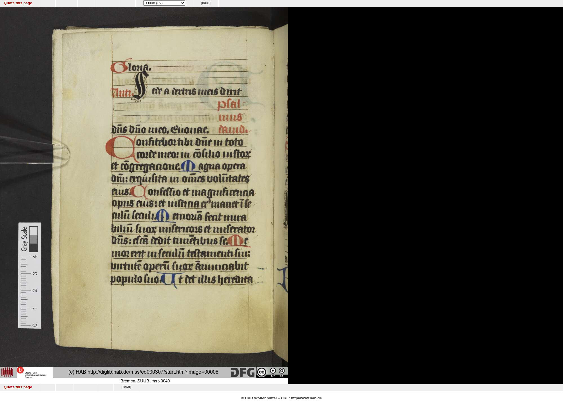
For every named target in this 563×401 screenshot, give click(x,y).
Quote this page (18, 3)
